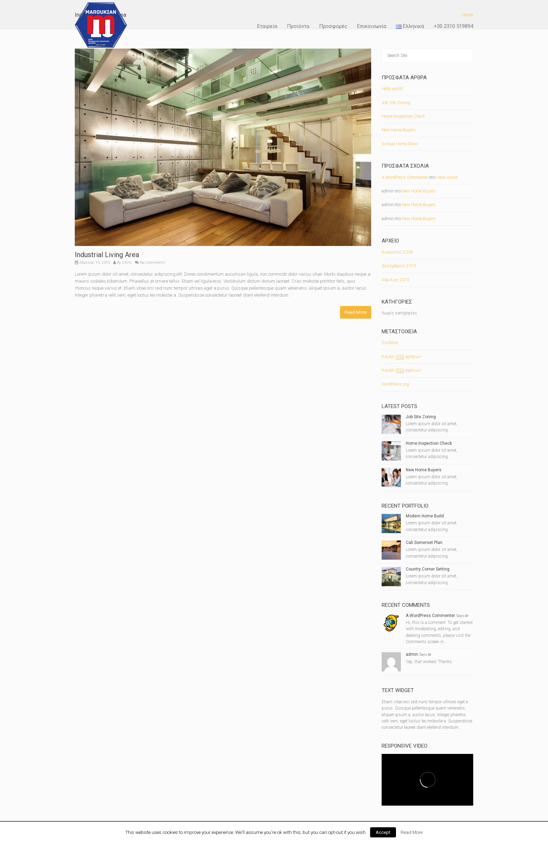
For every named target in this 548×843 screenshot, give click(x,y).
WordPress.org (395, 384)
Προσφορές (333, 26)
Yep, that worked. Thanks (429, 661)
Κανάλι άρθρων (401, 356)
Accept (383, 832)
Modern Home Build (425, 516)
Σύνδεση (390, 342)
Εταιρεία (267, 26)
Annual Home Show (400, 143)
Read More (356, 312)
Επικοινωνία (371, 26)
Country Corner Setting (427, 569)
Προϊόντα (298, 26)
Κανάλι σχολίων (401, 370)
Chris (127, 262)
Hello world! (392, 88)
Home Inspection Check (403, 116)
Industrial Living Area (107, 254)
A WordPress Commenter (405, 177)
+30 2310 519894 (453, 26)
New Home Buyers (399, 130)
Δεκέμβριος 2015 (399, 265)
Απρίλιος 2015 (396, 279)
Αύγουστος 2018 (397, 252)
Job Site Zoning (396, 102)
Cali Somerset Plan (424, 542)
